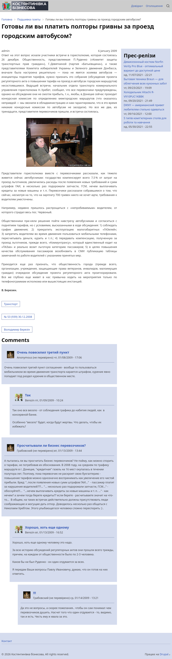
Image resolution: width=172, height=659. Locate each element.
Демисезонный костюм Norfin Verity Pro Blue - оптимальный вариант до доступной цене (143, 66)
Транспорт (11, 304)
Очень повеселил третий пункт (43, 352)
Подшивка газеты (29, 19)
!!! (34, 593)
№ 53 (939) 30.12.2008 (18, 317)
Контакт (7, 641)
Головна (7, 19)
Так (28, 395)
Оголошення (154, 6)
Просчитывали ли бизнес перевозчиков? (51, 445)
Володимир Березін (17, 329)
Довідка (136, 6)
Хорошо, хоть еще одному (47, 527)
